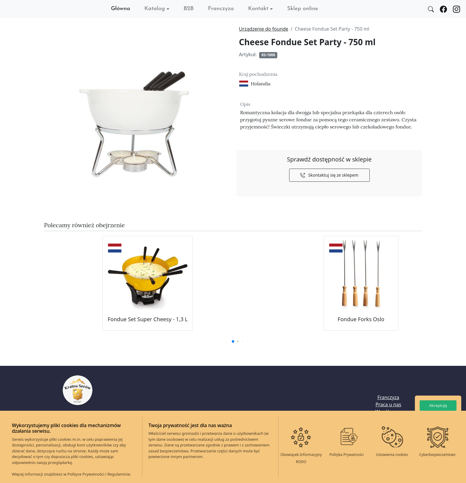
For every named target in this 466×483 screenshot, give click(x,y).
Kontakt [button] (258, 9)
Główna (120, 9)
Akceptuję (438, 405)
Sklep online (302, 9)
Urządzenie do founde (263, 29)
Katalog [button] (154, 9)
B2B (189, 9)
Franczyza (221, 9)
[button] (233, 341)
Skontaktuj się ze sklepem (329, 175)
